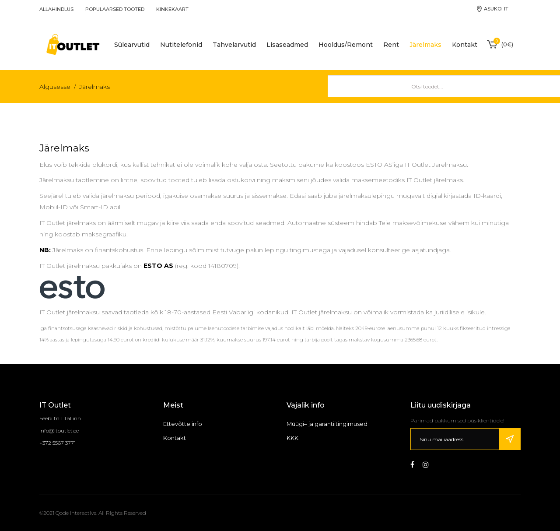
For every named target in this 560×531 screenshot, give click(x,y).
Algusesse (54, 87)
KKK (292, 437)
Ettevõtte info (182, 423)
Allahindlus (56, 9)
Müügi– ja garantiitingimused (327, 423)
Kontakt (174, 437)
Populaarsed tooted (114, 9)
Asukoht (492, 9)
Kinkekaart (172, 9)
